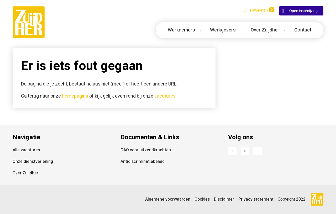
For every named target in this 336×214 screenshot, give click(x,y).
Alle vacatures (26, 150)
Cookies (202, 199)
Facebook (232, 151)
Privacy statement (256, 199)
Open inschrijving (303, 11)
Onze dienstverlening (33, 161)
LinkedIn (245, 151)
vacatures (165, 96)
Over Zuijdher (25, 173)
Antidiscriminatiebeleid (142, 161)
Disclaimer (224, 199)
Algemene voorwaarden (167, 199)
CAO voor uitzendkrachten (145, 150)
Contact (302, 30)
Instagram (257, 151)
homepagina (75, 96)
